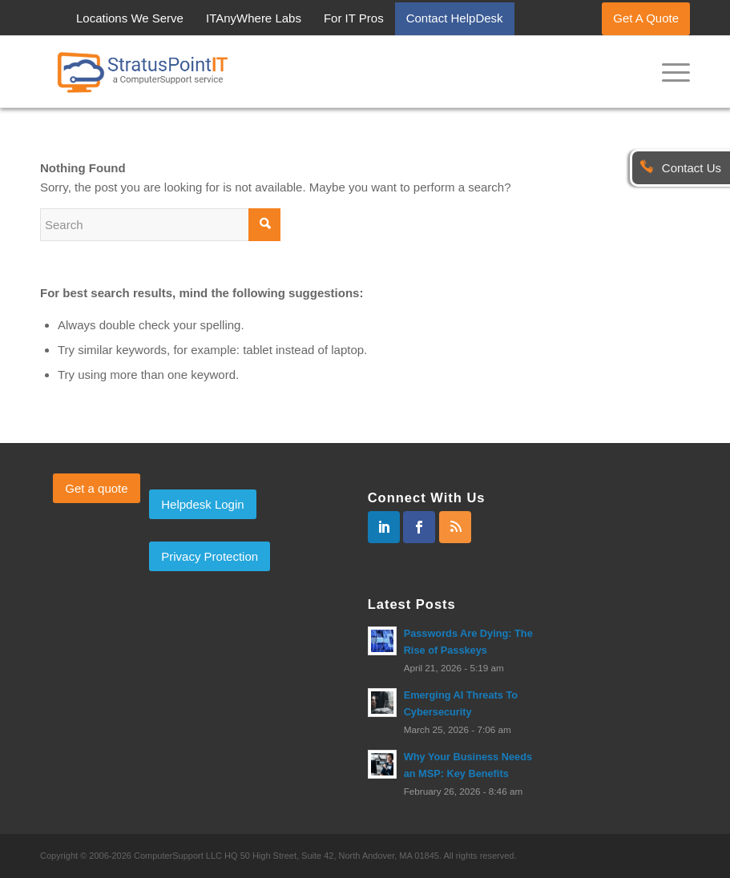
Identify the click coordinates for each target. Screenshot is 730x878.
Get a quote (96, 488)
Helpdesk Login (202, 504)
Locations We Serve (130, 18)
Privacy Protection (209, 556)
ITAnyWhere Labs (253, 18)
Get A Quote (646, 18)
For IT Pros (354, 18)
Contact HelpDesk (454, 18)
